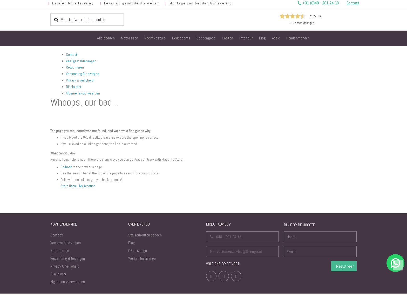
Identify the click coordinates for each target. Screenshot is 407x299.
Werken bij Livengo (142, 263)
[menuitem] (106, 38)
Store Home (69, 191)
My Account (88, 191)
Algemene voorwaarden (83, 93)
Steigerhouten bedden (145, 240)
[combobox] (87, 19)
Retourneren (75, 67)
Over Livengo (137, 256)
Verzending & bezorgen (82, 73)
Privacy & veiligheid (79, 80)
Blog (131, 248)
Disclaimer (73, 86)
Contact (71, 54)
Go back (66, 172)
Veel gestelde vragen (81, 61)
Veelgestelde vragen (65, 248)
